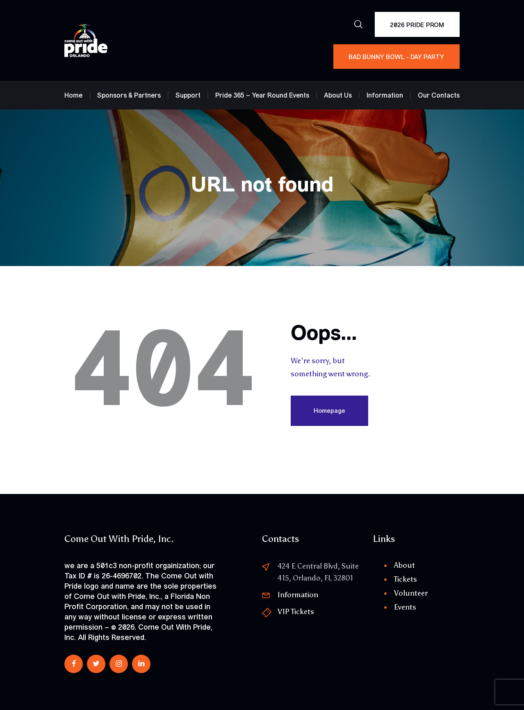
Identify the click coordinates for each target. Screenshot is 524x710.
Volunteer (411, 593)
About (404, 565)
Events (405, 607)
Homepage (329, 410)
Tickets (405, 579)
